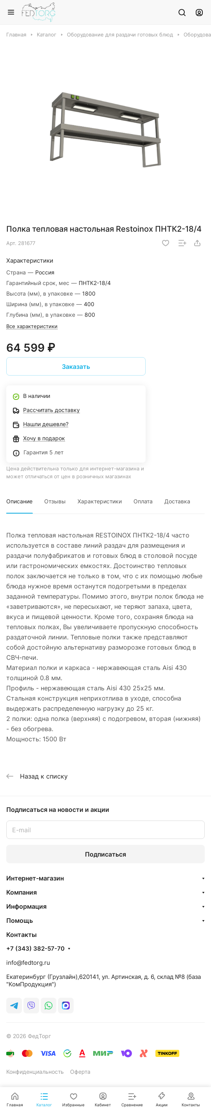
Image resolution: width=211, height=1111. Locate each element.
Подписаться (105, 854)
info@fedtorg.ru (28, 962)
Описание (19, 501)
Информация (26, 906)
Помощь (19, 920)
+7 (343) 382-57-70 (35, 948)
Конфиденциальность (35, 1071)
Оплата (143, 501)
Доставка (177, 501)
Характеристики (100, 501)
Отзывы (55, 501)
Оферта (80, 1071)
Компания (21, 892)
